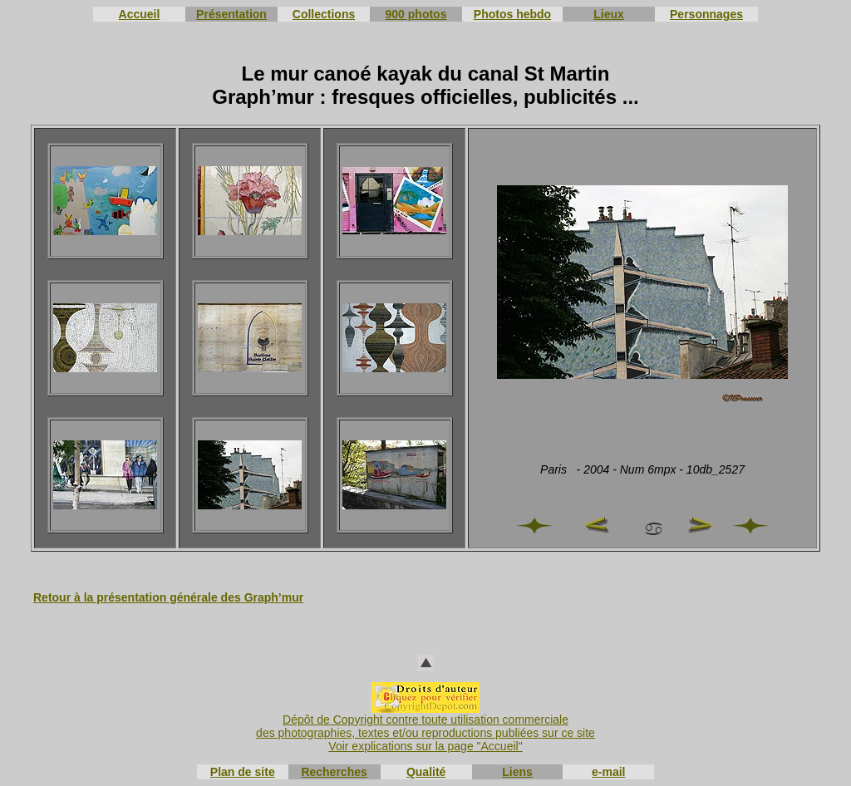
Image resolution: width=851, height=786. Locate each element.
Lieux (608, 14)
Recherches (333, 772)
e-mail (608, 772)
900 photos (416, 14)
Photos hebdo (512, 14)
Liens (517, 772)
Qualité (425, 772)
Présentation (231, 14)
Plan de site (242, 772)
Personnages (706, 14)
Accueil (139, 14)
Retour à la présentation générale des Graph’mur (168, 597)
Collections (324, 14)
